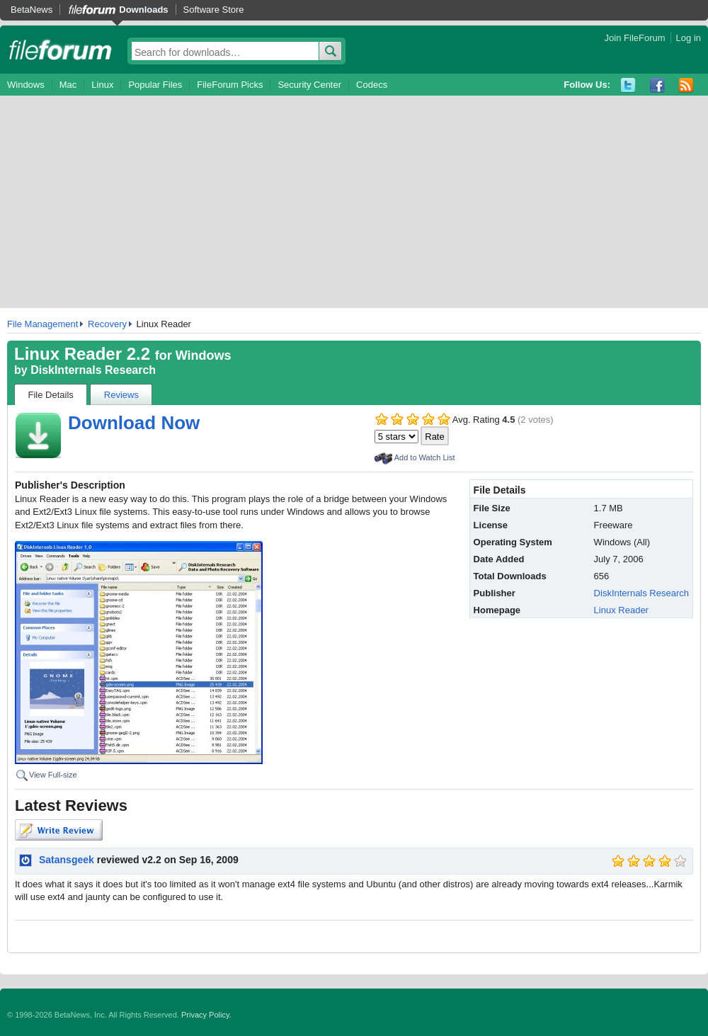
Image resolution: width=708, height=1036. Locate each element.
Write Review (59, 830)
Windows (26, 84)
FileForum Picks (230, 84)
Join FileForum (635, 38)
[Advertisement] (354, 202)
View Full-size (53, 774)
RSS (686, 85)
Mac (68, 84)
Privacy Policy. (206, 1015)
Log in (688, 38)
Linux (102, 84)
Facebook (657, 85)
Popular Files (155, 84)
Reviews (121, 394)
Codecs (371, 84)
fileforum (60, 49)
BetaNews (31, 9)
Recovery (107, 324)
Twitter (628, 85)
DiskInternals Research (93, 370)
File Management (42, 324)
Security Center (309, 84)
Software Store (213, 9)
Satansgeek (66, 859)
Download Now (134, 422)
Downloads (143, 9)
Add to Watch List (424, 457)
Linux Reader (621, 610)
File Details (51, 394)
